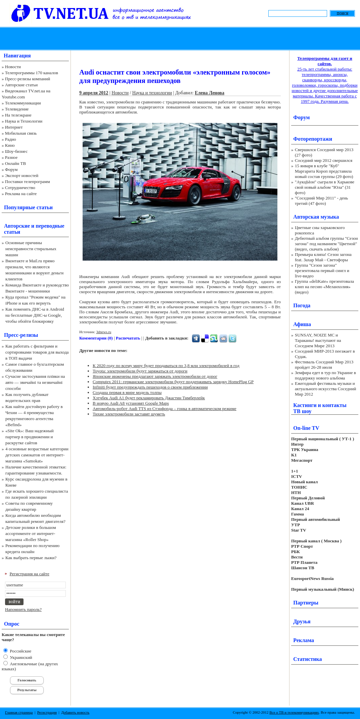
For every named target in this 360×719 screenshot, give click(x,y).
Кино (10, 145)
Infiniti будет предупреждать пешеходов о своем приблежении (150, 387)
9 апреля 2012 (93, 92)
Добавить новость (75, 712)
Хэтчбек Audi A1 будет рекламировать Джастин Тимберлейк (149, 397)
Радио (10, 139)
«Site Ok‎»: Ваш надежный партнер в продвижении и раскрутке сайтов (29, 436)
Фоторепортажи (312, 139)
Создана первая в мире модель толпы (127, 392)
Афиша (302, 324)
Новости (13, 66)
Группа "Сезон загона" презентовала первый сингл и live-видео (322, 270)
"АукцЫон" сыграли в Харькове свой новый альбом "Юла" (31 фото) (324, 187)
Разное (11, 157)
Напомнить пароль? (23, 609)
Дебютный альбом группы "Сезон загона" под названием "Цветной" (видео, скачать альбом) (326, 244)
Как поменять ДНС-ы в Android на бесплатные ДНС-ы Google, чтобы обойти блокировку (34, 315)
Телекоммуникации (23, 102)
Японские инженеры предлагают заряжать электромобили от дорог (155, 376)
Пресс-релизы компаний (27, 78)
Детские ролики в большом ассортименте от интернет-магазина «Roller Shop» (30, 533)
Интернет (14, 127)
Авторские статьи (21, 84)
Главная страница (19, 712)
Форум (11, 169)
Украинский (20, 657)
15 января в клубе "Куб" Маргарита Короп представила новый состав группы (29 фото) (324, 171)
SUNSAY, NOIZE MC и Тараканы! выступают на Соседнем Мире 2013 (318, 340)
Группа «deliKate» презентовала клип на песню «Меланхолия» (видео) (324, 287)
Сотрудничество (20, 187)
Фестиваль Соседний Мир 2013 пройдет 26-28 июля (324, 364)
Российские (20, 651)
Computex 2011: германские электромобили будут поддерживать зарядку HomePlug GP (173, 381)
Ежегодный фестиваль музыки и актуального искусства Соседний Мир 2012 (325, 389)
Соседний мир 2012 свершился (323, 160)
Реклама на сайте (21, 193)
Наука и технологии (152, 92)
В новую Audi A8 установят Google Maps (131, 403)
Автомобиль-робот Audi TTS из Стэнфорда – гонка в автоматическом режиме (164, 408)
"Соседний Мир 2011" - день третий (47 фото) (321, 200)
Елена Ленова (209, 92)
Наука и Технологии (23, 121)
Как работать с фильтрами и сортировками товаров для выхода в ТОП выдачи (37, 352)
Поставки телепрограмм (27, 181)
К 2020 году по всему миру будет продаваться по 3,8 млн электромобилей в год (166, 365)
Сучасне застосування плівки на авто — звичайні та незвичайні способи (35, 382)
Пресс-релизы (21, 335)
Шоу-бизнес (16, 151)
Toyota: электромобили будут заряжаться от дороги (140, 370)
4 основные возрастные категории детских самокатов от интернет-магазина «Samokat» (37, 454)
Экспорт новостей (22, 175)
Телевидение (17, 108)
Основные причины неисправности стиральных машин (30, 248)
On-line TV (306, 428)
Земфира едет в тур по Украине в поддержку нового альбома (325, 375)
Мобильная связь (21, 133)
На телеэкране (18, 115)
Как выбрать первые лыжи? (30, 557)
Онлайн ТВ (15, 163)
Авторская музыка (316, 217)
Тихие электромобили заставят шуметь (129, 413)
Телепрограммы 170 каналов (31, 72)
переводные (50, 226)
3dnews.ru (103, 332)
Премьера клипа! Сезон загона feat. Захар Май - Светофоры (323, 257)
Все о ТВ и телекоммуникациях (294, 712)
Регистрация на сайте (29, 573)
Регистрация (47, 712)
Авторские (17, 226)
